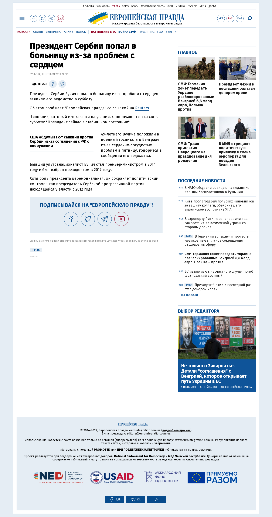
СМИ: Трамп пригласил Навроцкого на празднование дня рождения (195, 152)
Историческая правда (152, 6)
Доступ (212, 6)
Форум (125, 6)
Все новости (189, 294)
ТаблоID (192, 6)
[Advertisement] (96, 287)
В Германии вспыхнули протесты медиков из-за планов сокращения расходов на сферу (216, 240)
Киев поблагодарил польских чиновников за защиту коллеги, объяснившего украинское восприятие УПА (219, 205)
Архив (68, 32)
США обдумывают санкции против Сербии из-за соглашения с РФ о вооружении (61, 141)
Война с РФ (127, 32)
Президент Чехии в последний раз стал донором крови (237, 88)
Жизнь (170, 6)
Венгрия (172, 32)
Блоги (134, 6)
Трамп (143, 32)
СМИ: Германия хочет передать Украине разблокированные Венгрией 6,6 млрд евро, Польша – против (196, 97)
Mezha (203, 6)
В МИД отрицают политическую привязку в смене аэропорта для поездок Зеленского (235, 154)
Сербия (35, 250)
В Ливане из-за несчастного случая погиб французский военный (218, 273)
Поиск (81, 32)
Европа (116, 6)
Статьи (38, 32)
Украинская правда (67, 6)
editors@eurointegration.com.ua (148, 433)
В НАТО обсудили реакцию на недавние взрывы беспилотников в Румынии (216, 190)
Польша (156, 32)
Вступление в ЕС (103, 32)
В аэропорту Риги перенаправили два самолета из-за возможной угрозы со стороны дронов (216, 223)
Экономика (103, 6)
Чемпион (181, 6)
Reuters (142, 108)
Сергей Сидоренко (212, 387)
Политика (88, 6)
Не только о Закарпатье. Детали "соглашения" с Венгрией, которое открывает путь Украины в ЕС (213, 373)
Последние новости (201, 181)
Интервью (53, 32)
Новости (24, 32)
